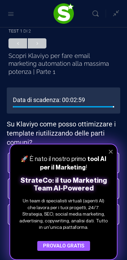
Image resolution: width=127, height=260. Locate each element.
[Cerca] (97, 13)
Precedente (17, 43)
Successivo (37, 43)
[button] (110, 151)
